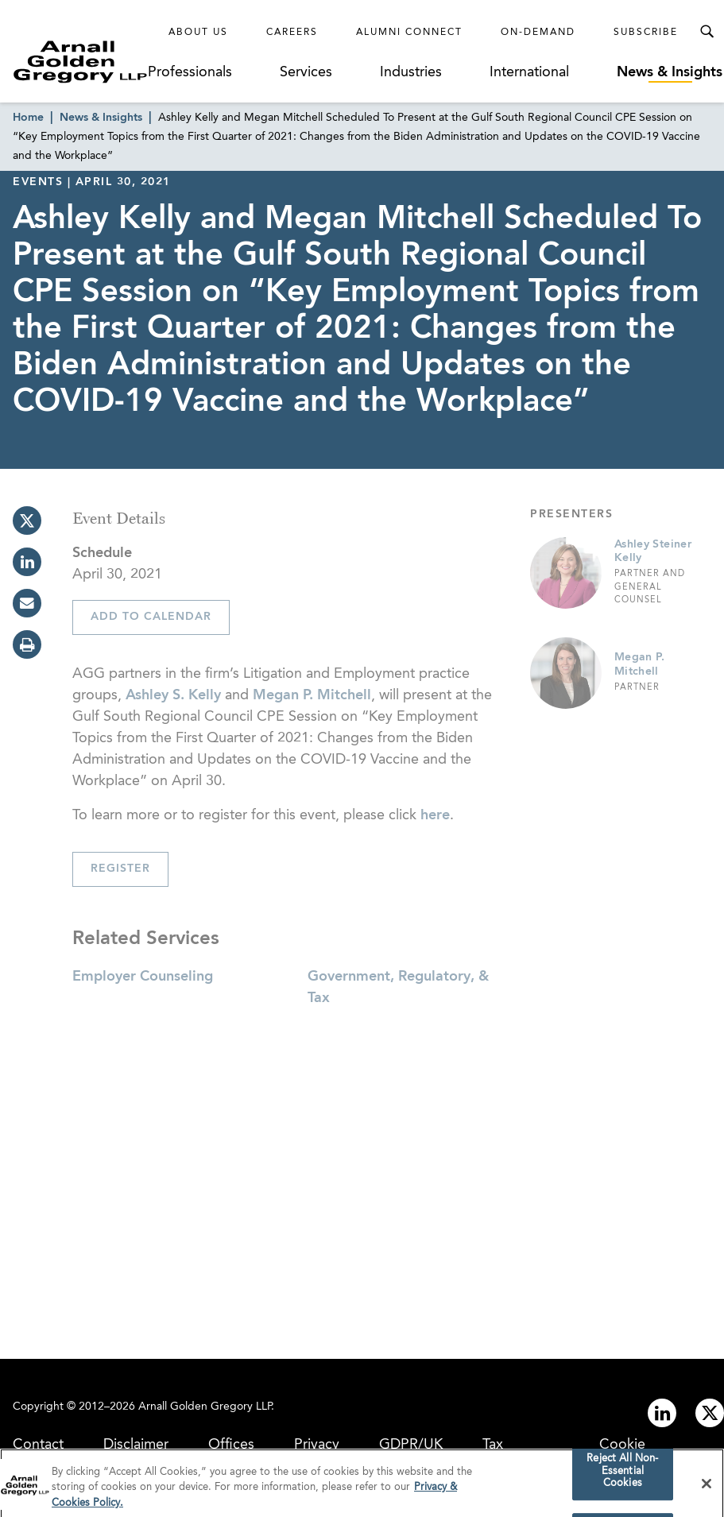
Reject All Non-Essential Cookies (622, 1475)
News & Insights (669, 72)
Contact (38, 1445)
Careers (292, 32)
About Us (198, 32)
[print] (27, 644)
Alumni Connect (409, 32)
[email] (27, 603)
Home (28, 117)
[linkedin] (27, 562)
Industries (411, 72)
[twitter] (27, 520)
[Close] (706, 1487)
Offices (231, 1445)
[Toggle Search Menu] (706, 32)
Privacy (316, 1445)
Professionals (190, 72)
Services (306, 72)
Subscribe (646, 32)
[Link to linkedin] (662, 1413)
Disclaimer (135, 1445)
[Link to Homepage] (80, 61)
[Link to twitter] (709, 1413)
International (529, 72)
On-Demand (538, 32)
